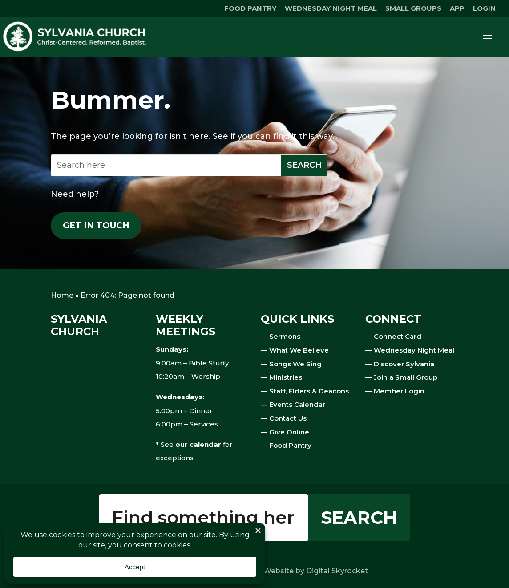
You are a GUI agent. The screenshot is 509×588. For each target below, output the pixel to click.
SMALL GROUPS (413, 8)
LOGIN (484, 8)
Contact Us (288, 418)
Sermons (284, 336)
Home (62, 295)
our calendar (198, 444)
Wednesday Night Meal (414, 350)
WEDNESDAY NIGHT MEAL (331, 8)
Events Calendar (297, 404)
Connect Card (397, 336)
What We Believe (299, 350)
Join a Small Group (405, 377)
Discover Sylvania (404, 364)
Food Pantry (290, 445)
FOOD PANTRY (250, 8)
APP (457, 8)
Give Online (289, 432)
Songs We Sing (295, 364)
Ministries (285, 377)
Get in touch (96, 225)
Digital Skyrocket (337, 571)
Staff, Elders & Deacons (309, 391)
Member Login (399, 391)
